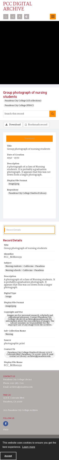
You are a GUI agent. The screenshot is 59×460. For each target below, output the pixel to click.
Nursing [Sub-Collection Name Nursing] (9, 334)
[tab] (29, 139)
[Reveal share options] (12, 16)
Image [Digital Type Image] (8, 296)
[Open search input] (5, 16)
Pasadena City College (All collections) (23, 100)
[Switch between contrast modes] (26, 16)
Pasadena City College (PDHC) (19, 105)
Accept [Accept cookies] (8, 456)
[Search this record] (26, 114)
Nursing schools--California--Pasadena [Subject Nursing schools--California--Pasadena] (25, 270)
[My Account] (19, 16)
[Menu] (53, 16)
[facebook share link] (5, 423)
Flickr (6, 429)
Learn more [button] (28, 447)
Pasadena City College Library (17, 379)
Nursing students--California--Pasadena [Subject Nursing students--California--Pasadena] (25, 266)
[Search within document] (52, 114)
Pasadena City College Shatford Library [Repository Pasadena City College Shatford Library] (27, 193)
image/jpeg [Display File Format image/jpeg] (14, 184)
